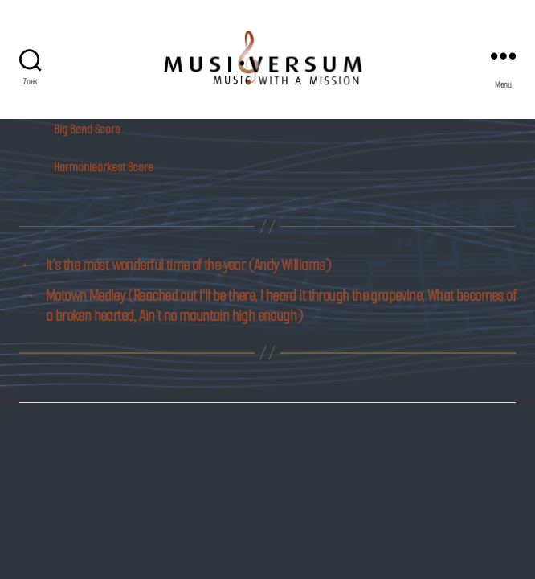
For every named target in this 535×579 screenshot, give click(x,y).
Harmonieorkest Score (103, 166)
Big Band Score (87, 129)
